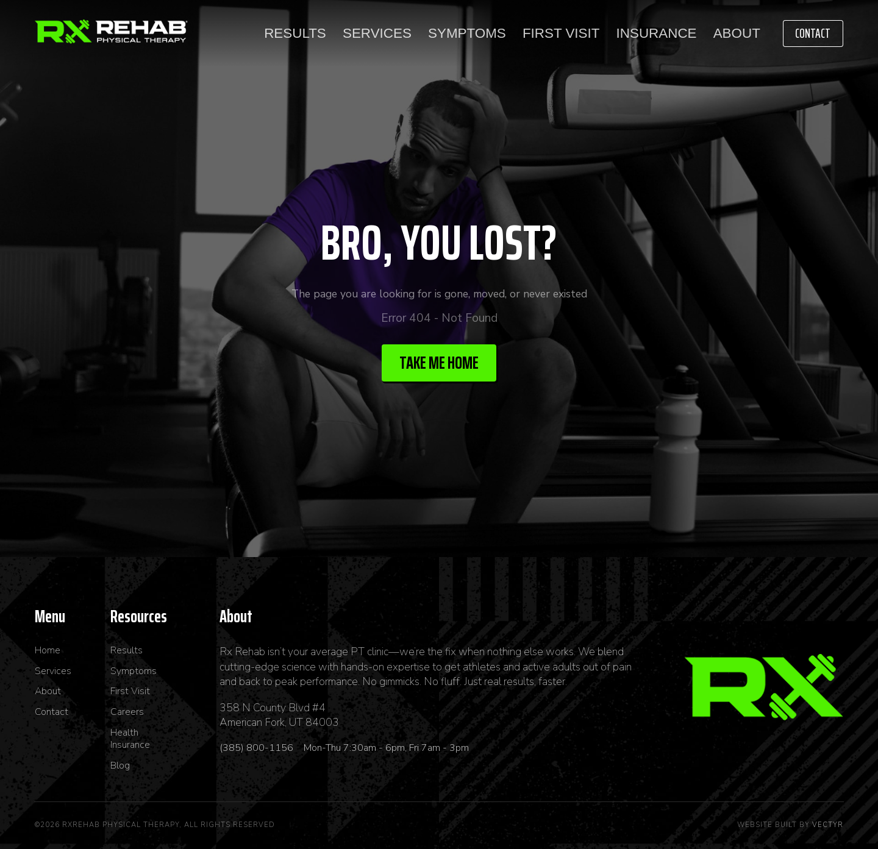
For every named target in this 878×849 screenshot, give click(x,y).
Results (295, 33)
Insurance (656, 33)
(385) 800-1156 (258, 748)
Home (47, 650)
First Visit (561, 33)
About (736, 33)
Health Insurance (130, 739)
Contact (812, 33)
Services (377, 33)
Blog (120, 765)
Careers (127, 712)
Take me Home (439, 363)
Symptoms (467, 33)
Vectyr (827, 824)
